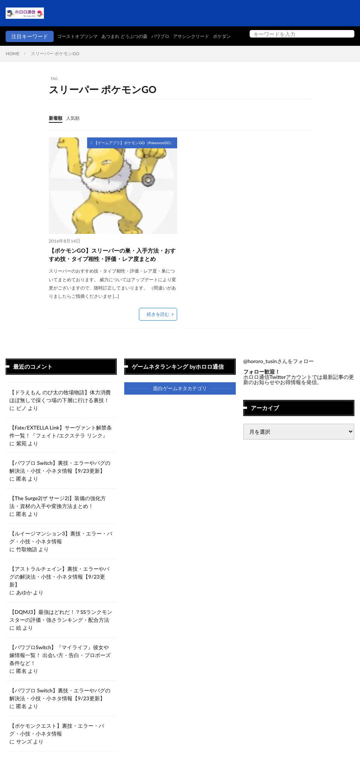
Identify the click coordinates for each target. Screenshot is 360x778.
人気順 (76, 129)
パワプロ (125, 47)
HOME (13, 65)
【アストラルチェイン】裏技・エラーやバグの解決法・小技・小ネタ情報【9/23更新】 (59, 588)
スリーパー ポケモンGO (55, 65)
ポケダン (195, 47)
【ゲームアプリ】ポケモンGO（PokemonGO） (133, 153)
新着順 (57, 129)
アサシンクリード (160, 47)
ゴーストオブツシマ (29, 47)
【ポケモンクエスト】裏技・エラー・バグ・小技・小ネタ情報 (56, 741)
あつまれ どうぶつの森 (84, 47)
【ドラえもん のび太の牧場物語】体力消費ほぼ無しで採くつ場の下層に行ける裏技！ (60, 408)
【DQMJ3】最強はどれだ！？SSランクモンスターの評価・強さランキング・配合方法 (60, 627)
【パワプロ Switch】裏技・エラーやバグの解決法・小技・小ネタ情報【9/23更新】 (59, 478)
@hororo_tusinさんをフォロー (278, 373)
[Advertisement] (246, 200)
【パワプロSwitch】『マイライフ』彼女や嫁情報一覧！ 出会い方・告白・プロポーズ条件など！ (60, 667)
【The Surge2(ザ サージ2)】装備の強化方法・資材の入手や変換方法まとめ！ (57, 514)
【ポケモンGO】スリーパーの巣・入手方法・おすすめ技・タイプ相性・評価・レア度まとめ (112, 266)
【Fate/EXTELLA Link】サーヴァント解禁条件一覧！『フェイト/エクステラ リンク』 (60, 443)
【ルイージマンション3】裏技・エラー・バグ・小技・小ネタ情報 (60, 549)
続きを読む (158, 326)
